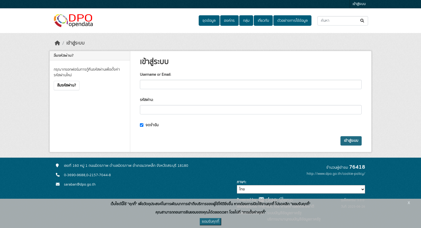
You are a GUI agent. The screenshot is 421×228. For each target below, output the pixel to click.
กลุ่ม (246, 20)
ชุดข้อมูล (209, 20)
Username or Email (155, 74)
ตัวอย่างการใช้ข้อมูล (292, 20)
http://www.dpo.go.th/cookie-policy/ (336, 173)
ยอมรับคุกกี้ (210, 221)
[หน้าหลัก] (57, 43)
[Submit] (362, 21)
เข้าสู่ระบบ (359, 4)
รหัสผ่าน (146, 100)
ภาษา (241, 182)
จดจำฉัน (149, 125)
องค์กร (229, 20)
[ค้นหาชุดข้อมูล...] (342, 21)
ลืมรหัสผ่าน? (66, 85)
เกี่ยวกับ (263, 20)
